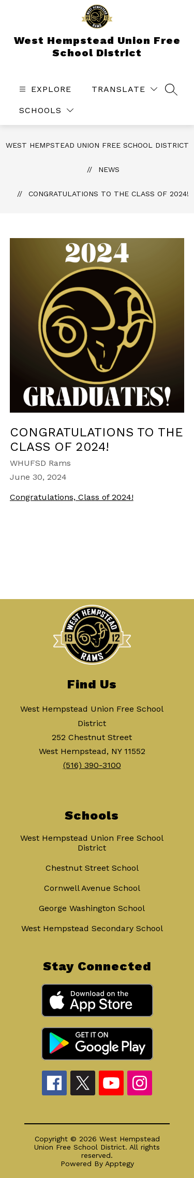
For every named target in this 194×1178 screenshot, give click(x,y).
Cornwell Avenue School (92, 888)
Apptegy (119, 1163)
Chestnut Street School (92, 868)
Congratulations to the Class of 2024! (108, 194)
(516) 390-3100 (92, 765)
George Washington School (92, 908)
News (109, 169)
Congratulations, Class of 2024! (71, 497)
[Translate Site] (124, 89)
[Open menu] (44, 89)
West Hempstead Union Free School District (97, 145)
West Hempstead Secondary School (92, 928)
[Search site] (171, 89)
